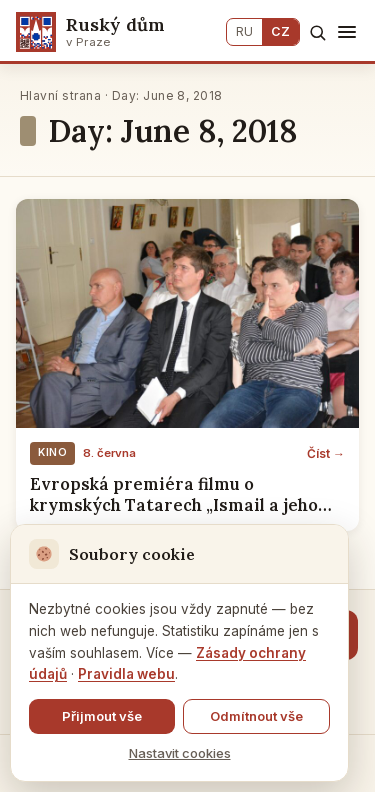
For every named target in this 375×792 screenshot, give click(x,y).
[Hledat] (317, 32)
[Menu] (347, 32)
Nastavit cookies (180, 753)
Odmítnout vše (256, 716)
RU (244, 31)
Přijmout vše (102, 716)
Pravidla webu (126, 674)
